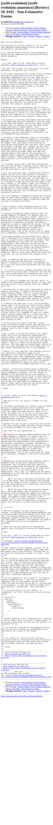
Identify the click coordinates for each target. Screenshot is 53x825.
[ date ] (24, 36)
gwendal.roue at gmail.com (23, 22)
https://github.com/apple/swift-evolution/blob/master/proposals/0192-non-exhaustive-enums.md (25, 642)
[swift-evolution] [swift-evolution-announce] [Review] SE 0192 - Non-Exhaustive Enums (26, 29)
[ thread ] (31, 36)
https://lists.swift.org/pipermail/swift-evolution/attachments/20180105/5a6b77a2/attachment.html (26, 802)
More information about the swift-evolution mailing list (22, 823)
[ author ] (46, 36)
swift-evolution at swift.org (24, 70)
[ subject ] (39, 36)
